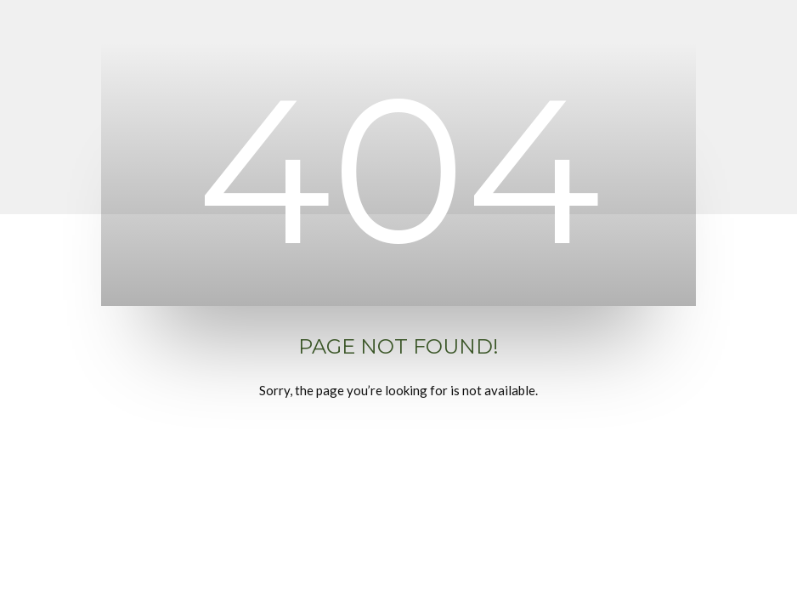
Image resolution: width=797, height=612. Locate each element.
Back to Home (398, 454)
